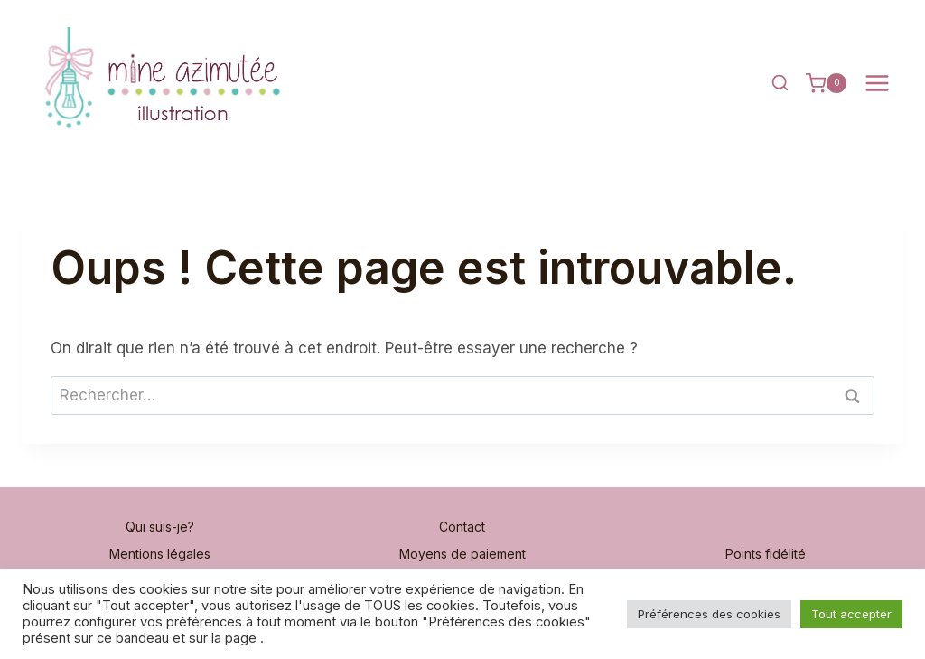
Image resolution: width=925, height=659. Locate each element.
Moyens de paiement (462, 553)
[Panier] (826, 83)
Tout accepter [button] (851, 614)
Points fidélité (765, 553)
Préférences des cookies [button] (709, 614)
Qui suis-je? (160, 526)
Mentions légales (159, 553)
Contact (462, 526)
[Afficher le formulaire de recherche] (780, 83)
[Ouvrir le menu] (876, 83)
